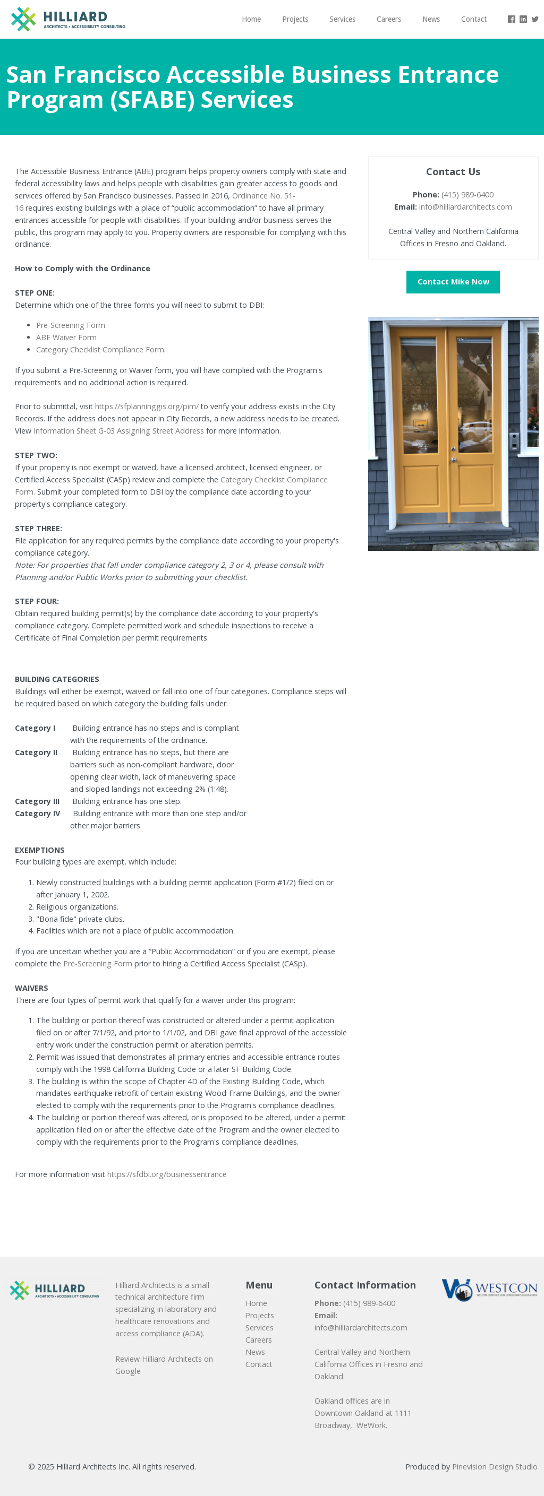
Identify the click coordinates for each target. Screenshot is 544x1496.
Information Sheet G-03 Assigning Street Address (118, 431)
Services (259, 1327)
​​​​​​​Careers (258, 1340)
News (255, 1352)
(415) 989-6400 (467, 194)
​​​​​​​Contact (259, 1364)
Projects (259, 1315)
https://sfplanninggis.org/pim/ (147, 406)
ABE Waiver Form (66, 337)
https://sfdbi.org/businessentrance (167, 1174)
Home (256, 1303)
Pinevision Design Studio (495, 1467)
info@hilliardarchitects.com (465, 207)
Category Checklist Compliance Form (100, 349)
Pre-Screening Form (70, 325)
